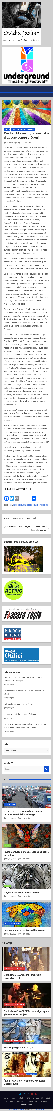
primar (35, 505)
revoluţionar (43, 505)
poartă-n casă (10, 805)
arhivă (7, 129)
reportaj (29, 1041)
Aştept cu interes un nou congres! (21, 518)
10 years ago (10, 143)
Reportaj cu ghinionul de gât (18, 1047)
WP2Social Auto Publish (16, 1109)
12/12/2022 (10, 934)
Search (46, 769)
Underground (31, 1074)
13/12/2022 (10, 896)
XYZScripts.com (39, 1109)
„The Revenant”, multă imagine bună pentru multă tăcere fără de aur (25, 528)
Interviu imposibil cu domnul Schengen (20, 714)
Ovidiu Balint (24, 143)
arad (10, 505)
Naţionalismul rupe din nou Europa (19, 704)
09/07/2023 (10, 859)
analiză (7, 845)
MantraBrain (26, 1105)
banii (15, 505)
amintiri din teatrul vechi (14, 968)
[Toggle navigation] (5, 89)
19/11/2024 (10, 818)
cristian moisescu (25, 505)
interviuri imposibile (12, 923)
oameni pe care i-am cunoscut (23, 129)
